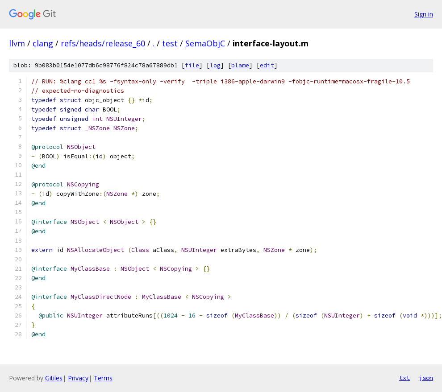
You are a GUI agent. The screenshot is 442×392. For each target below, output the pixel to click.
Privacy (78, 378)
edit (267, 65)
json (426, 378)
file (192, 65)
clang (43, 43)
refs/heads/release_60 (103, 43)
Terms (103, 378)
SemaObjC (205, 43)
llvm (17, 43)
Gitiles (54, 378)
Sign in (423, 14)
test (170, 43)
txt (404, 378)
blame (240, 65)
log (215, 65)
